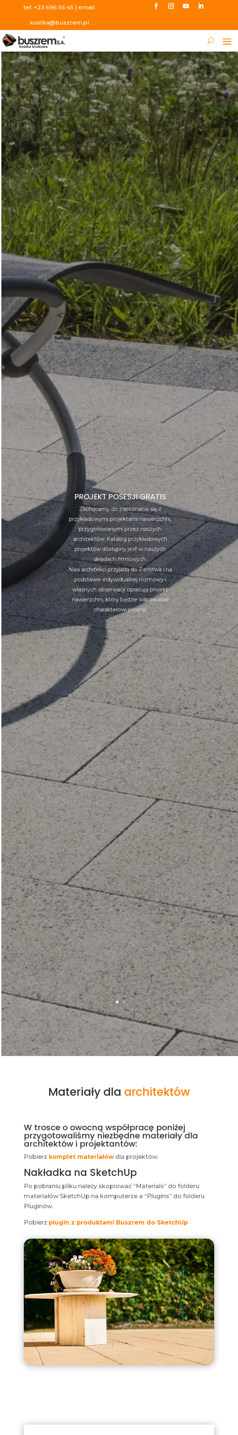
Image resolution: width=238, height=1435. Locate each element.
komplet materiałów (81, 1156)
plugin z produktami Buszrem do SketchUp (118, 1222)
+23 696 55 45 (54, 7)
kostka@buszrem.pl (59, 22)
